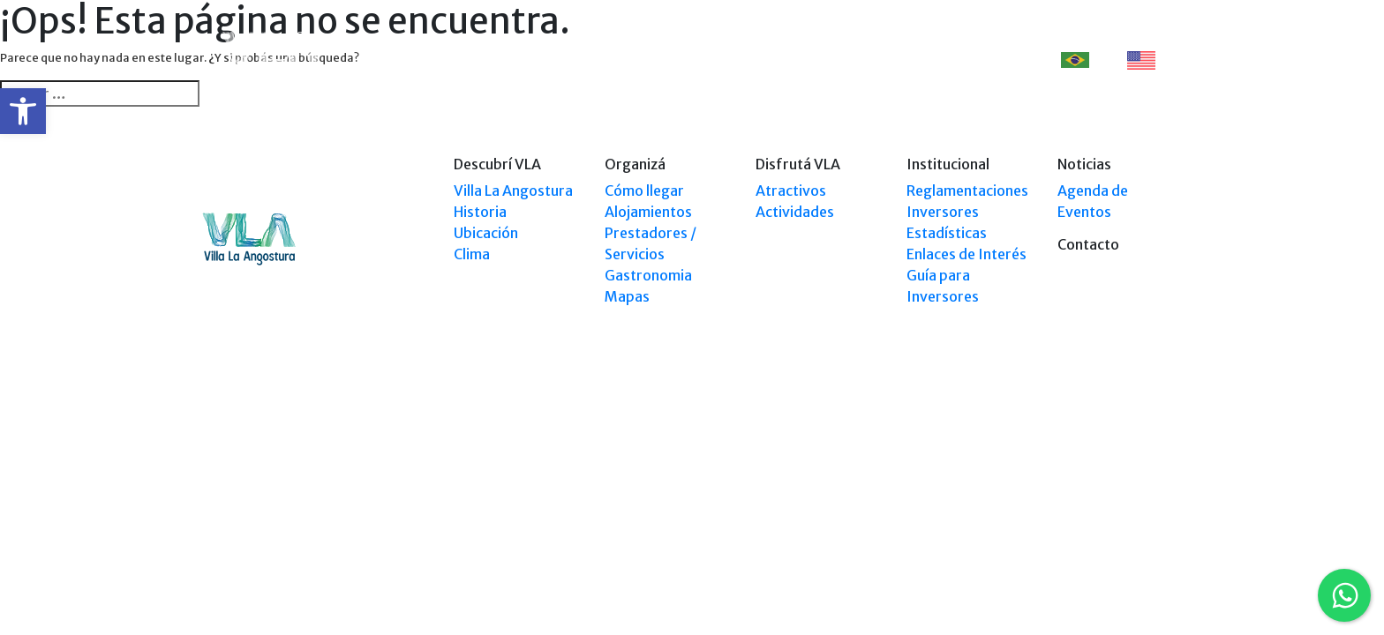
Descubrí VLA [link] (540, 59)
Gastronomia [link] (648, 275)
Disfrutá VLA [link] (817, 59)
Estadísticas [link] (946, 233)
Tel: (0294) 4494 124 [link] (1132, 448)
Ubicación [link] (486, 233)
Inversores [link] (942, 211)
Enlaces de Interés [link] (966, 254)
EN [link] (1151, 60)
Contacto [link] (988, 59)
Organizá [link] (635, 59)
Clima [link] (472, 254)
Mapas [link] (627, 296)
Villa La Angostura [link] (513, 190)
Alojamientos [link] (648, 211)
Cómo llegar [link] (644, 190)
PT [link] (1085, 59)
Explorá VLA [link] (726, 59)
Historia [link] (480, 211)
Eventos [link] (907, 59)
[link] (23, 111)
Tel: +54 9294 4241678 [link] (1127, 465)
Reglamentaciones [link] (967, 190)
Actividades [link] (795, 211)
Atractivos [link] (791, 190)
